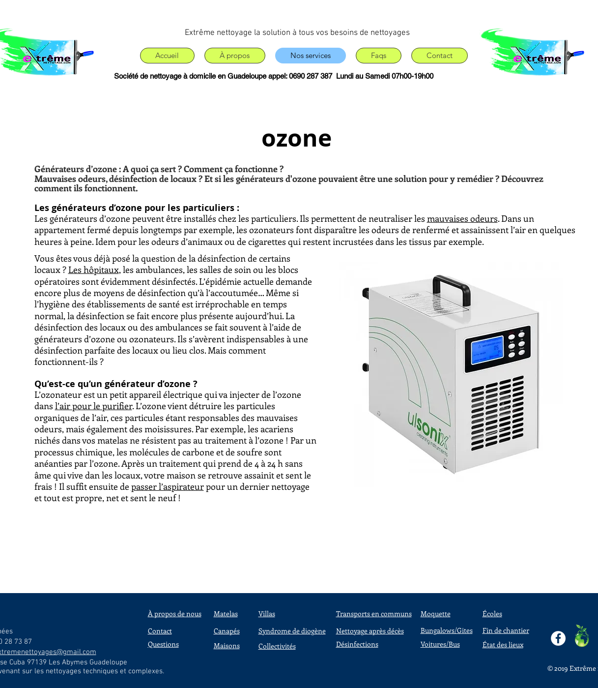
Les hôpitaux (93, 269)
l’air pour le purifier (93, 406)
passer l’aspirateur (167, 486)
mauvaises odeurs (462, 218)
